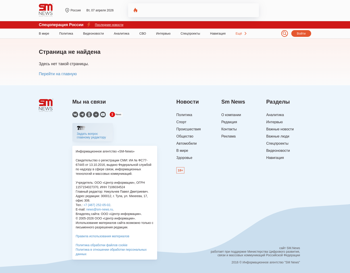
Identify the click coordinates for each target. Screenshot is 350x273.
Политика (66, 33)
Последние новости (109, 25)
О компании (231, 115)
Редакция (229, 122)
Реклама (228, 136)
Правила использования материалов (102, 236)
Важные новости (280, 129)
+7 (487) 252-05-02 (96, 205)
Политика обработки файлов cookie (101, 245)
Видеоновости (93, 33)
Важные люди (277, 136)
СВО (142, 33)
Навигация (217, 33)
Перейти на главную (58, 74)
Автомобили (186, 143)
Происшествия (188, 129)
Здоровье (184, 158)
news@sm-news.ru (99, 209)
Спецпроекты (190, 33)
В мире (44, 33)
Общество (184, 136)
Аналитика (121, 33)
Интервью (163, 33)
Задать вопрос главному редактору (91, 135)
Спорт (181, 122)
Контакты (229, 129)
